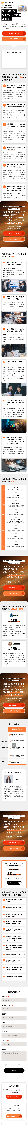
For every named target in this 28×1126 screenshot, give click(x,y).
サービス (3, 1040)
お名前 (3, 996)
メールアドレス (5, 1005)
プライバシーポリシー (12, 1064)
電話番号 (3, 1014)
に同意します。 (15, 1064)
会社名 (3, 1023)
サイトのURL (5, 1031)
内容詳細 (3, 1049)
